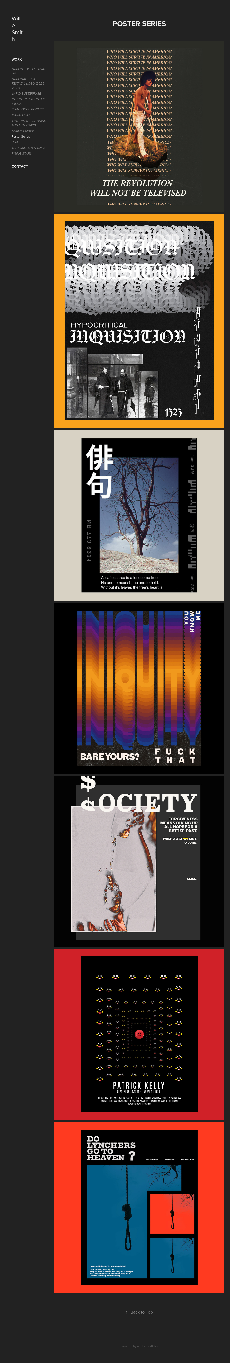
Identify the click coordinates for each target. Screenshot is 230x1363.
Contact (20, 166)
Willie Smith (17, 28)
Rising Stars (22, 154)
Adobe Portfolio (147, 1346)
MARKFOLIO (21, 115)
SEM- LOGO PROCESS (28, 109)
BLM (15, 142)
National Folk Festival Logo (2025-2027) (28, 83)
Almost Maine (23, 131)
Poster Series (21, 136)
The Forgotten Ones (28, 148)
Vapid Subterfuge (26, 94)
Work (17, 59)
